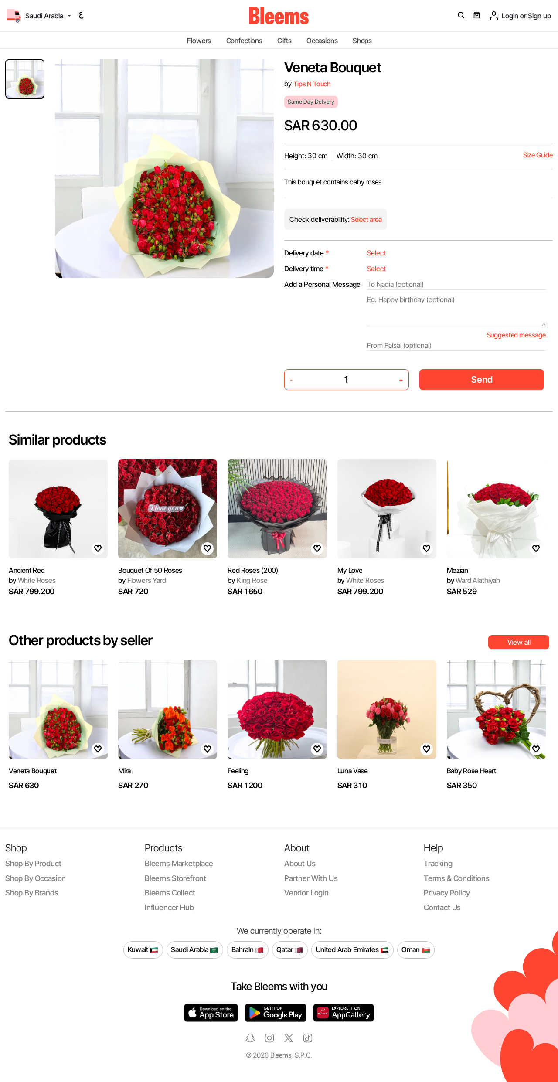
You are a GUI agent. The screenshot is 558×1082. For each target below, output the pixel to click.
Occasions (322, 40)
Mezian (457, 570)
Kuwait (143, 950)
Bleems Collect (170, 892)
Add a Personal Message (322, 284)
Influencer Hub (169, 907)
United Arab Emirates (352, 950)
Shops (362, 40)
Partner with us (310, 878)
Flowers (199, 40)
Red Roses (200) (253, 570)
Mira (124, 770)
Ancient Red (26, 570)
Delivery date (306, 252)
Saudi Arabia (194, 950)
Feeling (238, 770)
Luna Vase (352, 770)
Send (482, 379)
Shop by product (33, 863)
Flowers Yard (142, 580)
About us (300, 863)
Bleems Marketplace (179, 863)
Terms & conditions (457, 878)
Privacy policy (447, 892)
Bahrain (247, 950)
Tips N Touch (312, 84)
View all (519, 642)
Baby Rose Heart (471, 770)
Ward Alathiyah (473, 580)
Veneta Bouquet (33, 770)
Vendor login (306, 892)
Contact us (442, 907)
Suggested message (516, 335)
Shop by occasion (35, 878)
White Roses (32, 580)
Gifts (284, 40)
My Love (350, 570)
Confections (244, 40)
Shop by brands (31, 892)
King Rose (247, 580)
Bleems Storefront (175, 878)
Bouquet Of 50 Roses (150, 570)
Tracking (438, 863)
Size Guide (538, 155)
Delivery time (306, 268)
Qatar (289, 950)
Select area (366, 219)
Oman (415, 950)
